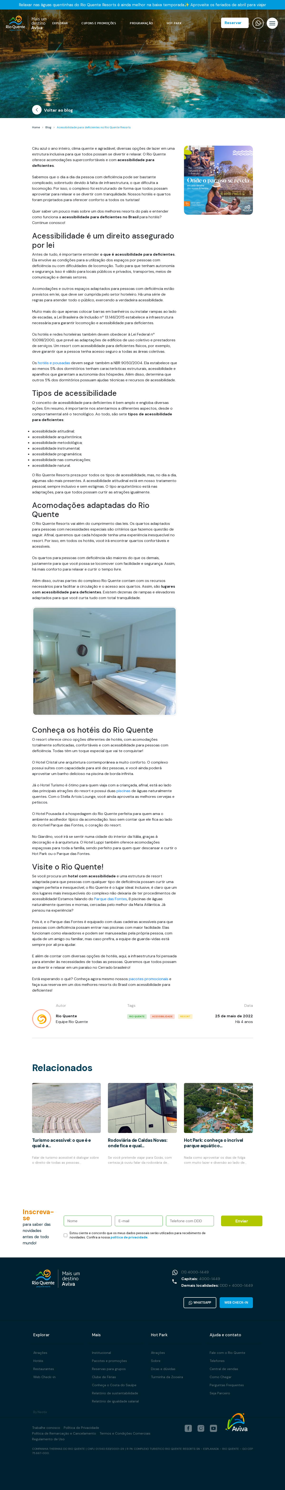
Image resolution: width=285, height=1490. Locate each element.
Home (36, 127)
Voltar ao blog (52, 110)
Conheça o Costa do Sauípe (114, 1385)
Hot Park (174, 23)
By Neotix (40, 1412)
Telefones (217, 1361)
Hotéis (38, 1361)
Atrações (40, 1353)
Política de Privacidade (81, 1427)
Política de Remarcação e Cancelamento (64, 1433)
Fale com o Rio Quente (227, 1353)
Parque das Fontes (110, 898)
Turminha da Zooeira (167, 1377)
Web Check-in (236, 1303)
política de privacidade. (129, 1237)
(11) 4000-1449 (195, 1272)
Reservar (233, 22)
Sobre (155, 1361)
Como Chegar (221, 1377)
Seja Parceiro (220, 1393)
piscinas (123, 790)
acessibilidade (162, 1016)
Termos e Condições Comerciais (125, 1433)
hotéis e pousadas (54, 362)
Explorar (60, 23)
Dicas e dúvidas (163, 1369)
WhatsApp (199, 1303)
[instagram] (201, 1428)
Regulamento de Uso (48, 1439)
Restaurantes (43, 1369)
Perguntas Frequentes (227, 1385)
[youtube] (213, 1428)
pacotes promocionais (148, 978)
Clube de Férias (104, 1377)
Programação (141, 23)
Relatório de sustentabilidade (115, 1393)
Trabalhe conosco (46, 1427)
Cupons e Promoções (99, 23)
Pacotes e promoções (109, 1361)
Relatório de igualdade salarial (115, 1401)
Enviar (241, 1221)
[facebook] (188, 1428)
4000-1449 (209, 1278)
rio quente (137, 1016)
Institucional (101, 1353)
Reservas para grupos (109, 1369)
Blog (48, 127)
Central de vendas (224, 1369)
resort (185, 1016)
